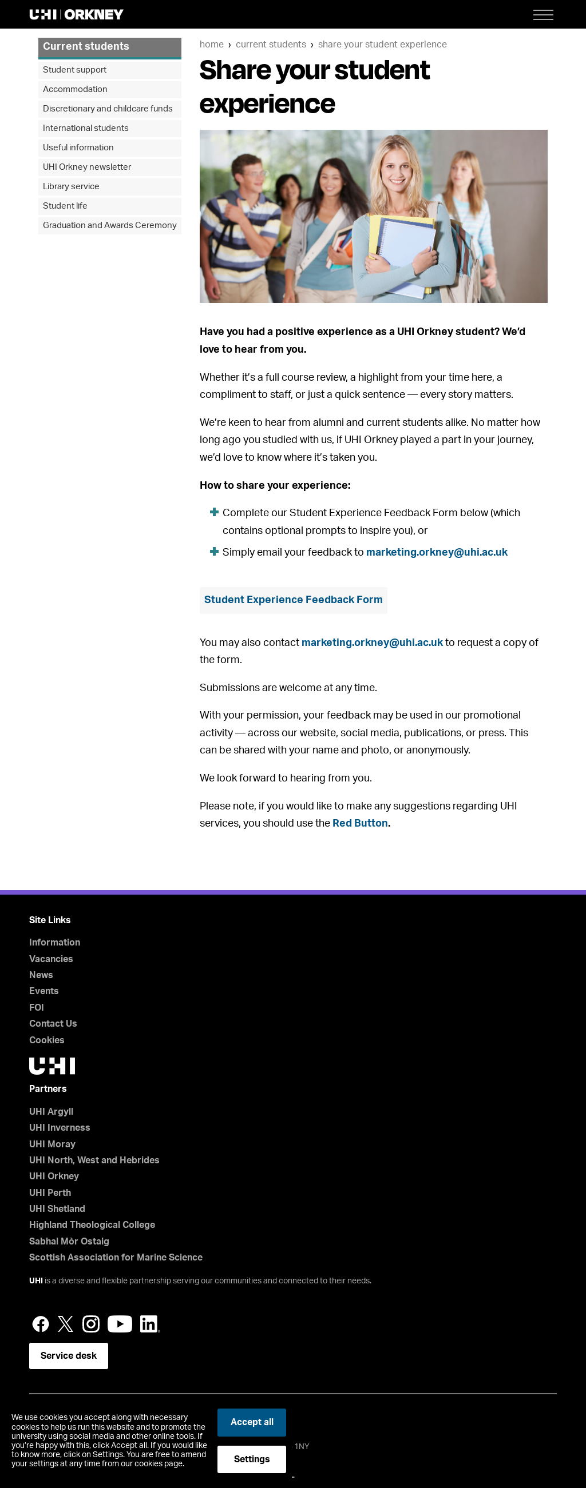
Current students (271, 44)
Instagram (91, 1324)
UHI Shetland (57, 1209)
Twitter (65, 1324)
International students (86, 128)
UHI (36, 1281)
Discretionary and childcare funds (108, 109)
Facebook (40, 1324)
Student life (65, 206)
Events (44, 991)
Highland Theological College (92, 1225)
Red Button (360, 824)
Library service (71, 186)
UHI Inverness (59, 1127)
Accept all (252, 1422)
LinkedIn (150, 1324)
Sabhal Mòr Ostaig (69, 1241)
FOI (36, 1007)
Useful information (78, 147)
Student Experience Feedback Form (293, 600)
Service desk (69, 1356)
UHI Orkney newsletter (87, 167)
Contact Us (53, 1023)
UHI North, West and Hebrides (94, 1160)
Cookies (47, 1040)
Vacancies (51, 959)
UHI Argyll (51, 1111)
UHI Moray (52, 1144)
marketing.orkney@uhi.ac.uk (437, 553)
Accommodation (75, 89)
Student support (74, 70)
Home (212, 44)
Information (54, 942)
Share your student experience (382, 44)
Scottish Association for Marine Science (116, 1257)
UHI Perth (50, 1193)
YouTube (120, 1324)
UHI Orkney (54, 1176)
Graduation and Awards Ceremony (110, 225)
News (41, 975)
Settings (252, 1459)
